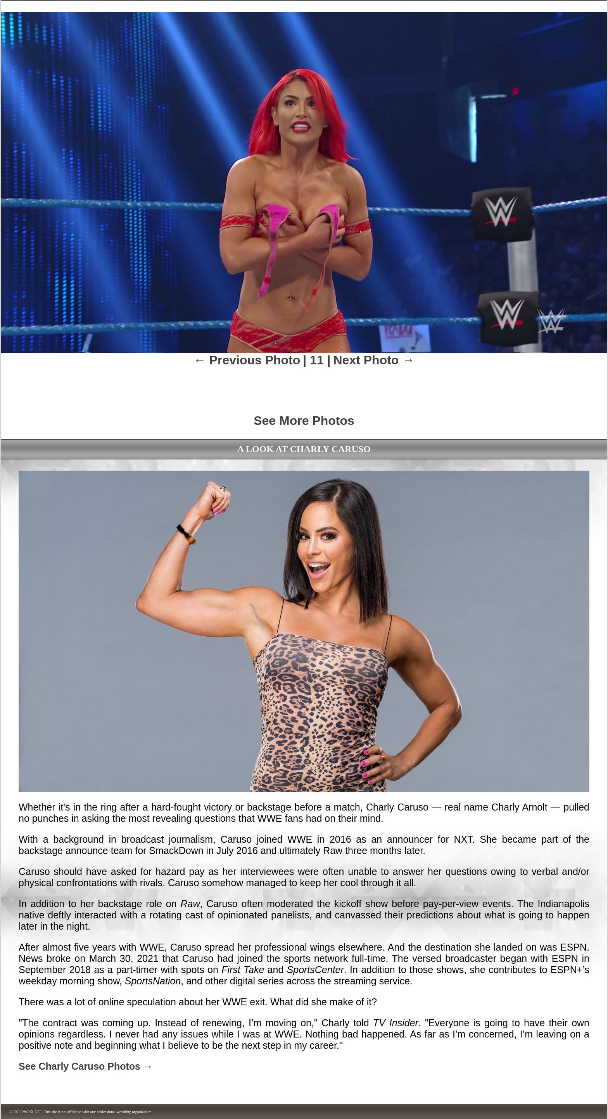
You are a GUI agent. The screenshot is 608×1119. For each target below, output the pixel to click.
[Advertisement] (304, 384)
